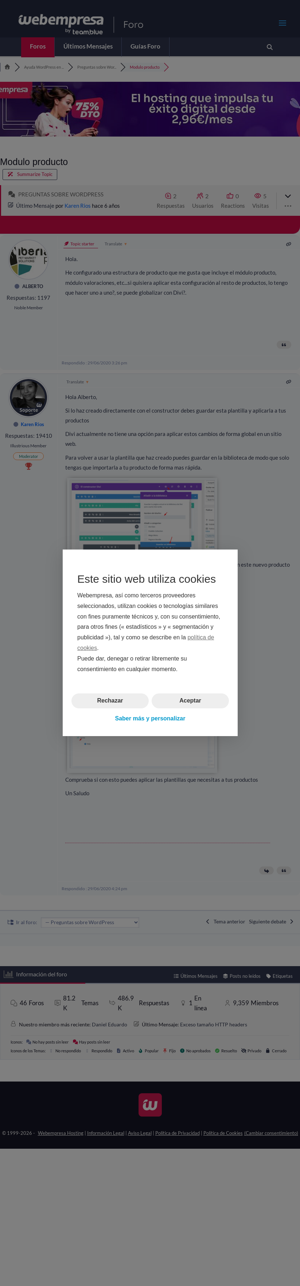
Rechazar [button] (110, 701)
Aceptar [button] (190, 701)
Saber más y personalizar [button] (150, 718)
